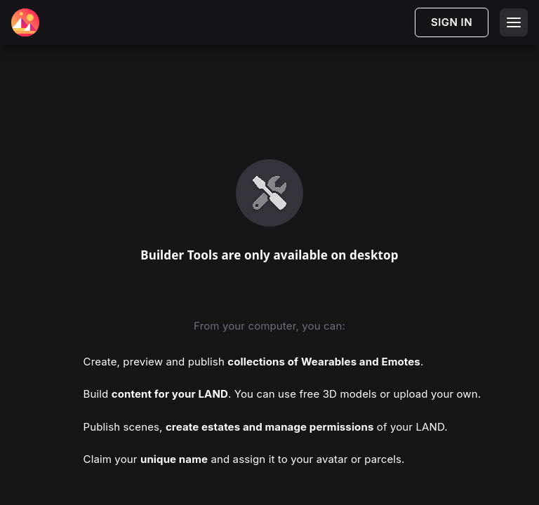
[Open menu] (514, 22)
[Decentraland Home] (25, 22)
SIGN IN (451, 22)
